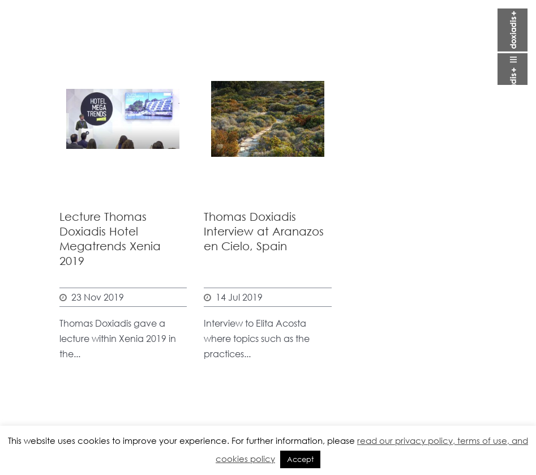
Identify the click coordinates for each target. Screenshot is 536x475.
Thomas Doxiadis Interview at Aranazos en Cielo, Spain (264, 231)
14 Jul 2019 (239, 297)
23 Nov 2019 (97, 297)
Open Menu (513, 46)
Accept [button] (300, 459)
